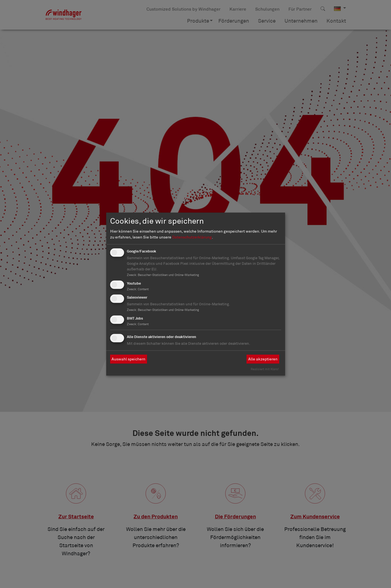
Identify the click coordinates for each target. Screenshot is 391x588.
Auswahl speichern (128, 359)
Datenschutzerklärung (192, 237)
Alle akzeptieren (263, 359)
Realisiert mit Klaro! (265, 369)
